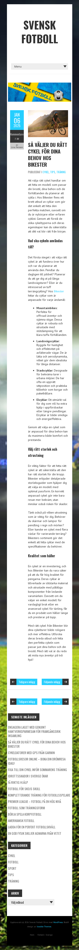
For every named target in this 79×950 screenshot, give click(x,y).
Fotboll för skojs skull (24, 788)
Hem (32, 934)
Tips (52, 172)
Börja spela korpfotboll (25, 814)
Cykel (46, 172)
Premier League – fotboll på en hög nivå (34, 801)
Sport (12, 868)
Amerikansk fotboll (21, 820)
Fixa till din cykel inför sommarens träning (37, 769)
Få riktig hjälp (18, 782)
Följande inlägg (52, 682)
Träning (61, 172)
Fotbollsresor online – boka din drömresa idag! (37, 761)
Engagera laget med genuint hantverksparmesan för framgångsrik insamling (34, 731)
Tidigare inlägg (27, 682)
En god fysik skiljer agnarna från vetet (34, 833)
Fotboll (13, 862)
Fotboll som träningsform (26, 807)
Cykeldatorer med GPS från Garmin (31, 752)
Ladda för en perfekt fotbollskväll (31, 827)
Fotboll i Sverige (44, 934)
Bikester (59, 291)
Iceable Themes (44, 926)
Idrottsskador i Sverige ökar (28, 776)
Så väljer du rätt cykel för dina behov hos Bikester (47, 154)
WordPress (58, 922)
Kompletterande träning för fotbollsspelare (39, 795)
